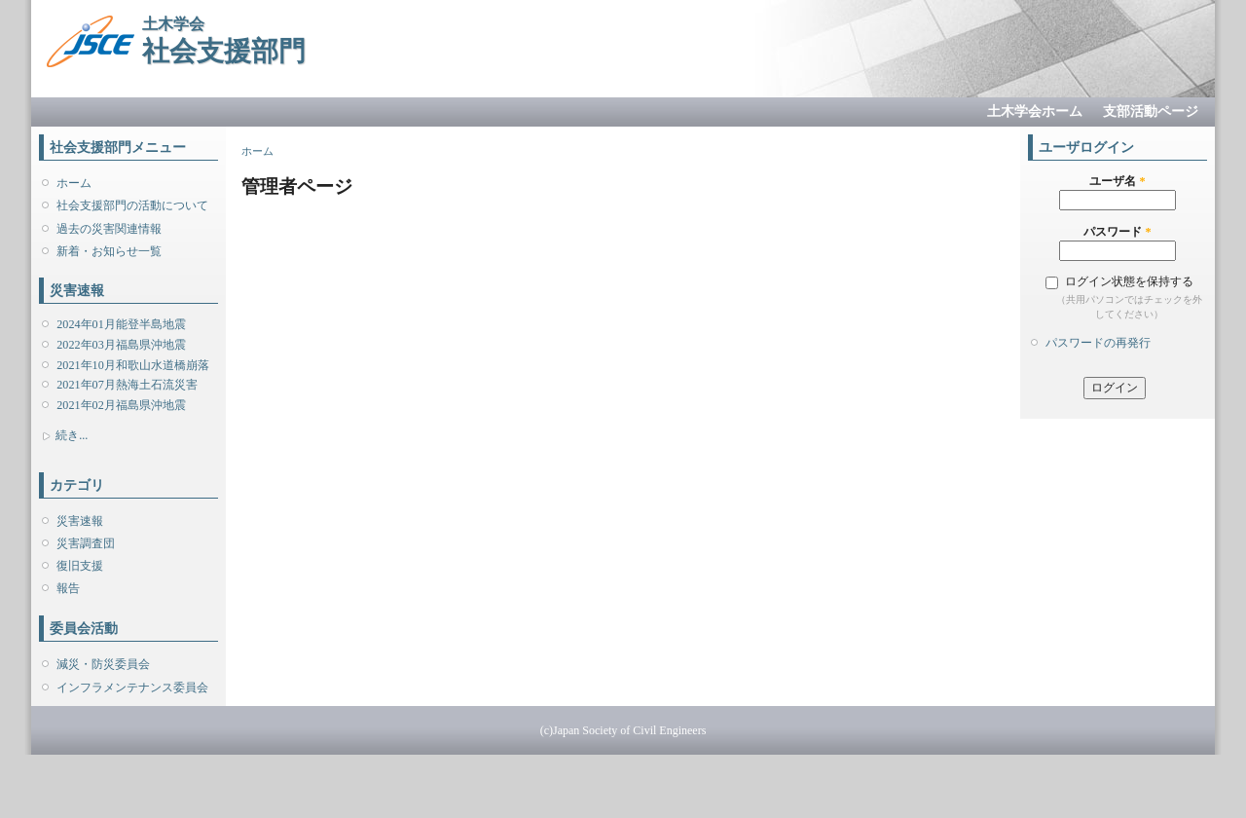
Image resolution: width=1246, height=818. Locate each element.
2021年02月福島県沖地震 (120, 405)
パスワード (1117, 232)
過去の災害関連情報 (109, 229)
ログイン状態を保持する (1129, 281)
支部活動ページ (1150, 111)
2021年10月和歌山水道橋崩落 (132, 365)
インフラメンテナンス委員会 (132, 687)
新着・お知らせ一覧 (109, 251)
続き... (71, 435)
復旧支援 (79, 566)
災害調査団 (85, 543)
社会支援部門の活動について (132, 205)
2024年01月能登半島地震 (120, 324)
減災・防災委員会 (103, 664)
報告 (68, 588)
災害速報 (79, 521)
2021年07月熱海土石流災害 (126, 384)
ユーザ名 (1117, 181)
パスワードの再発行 (1098, 343)
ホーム (74, 183)
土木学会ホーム (1034, 111)
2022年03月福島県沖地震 (120, 345)
